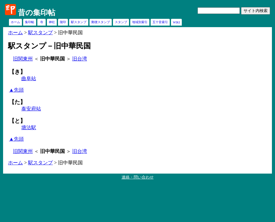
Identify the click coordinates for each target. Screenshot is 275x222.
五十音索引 (160, 22)
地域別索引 (140, 22)
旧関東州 (23, 58)
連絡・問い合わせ (138, 177)
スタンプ (121, 22)
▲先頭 (16, 89)
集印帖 (29, 22)
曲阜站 (28, 78)
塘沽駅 (28, 127)
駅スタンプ (78, 22)
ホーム (15, 22)
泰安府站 (31, 108)
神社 (52, 22)
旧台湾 (79, 58)
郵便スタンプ (100, 22)
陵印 (63, 22)
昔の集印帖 (36, 13)
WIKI (176, 22)
